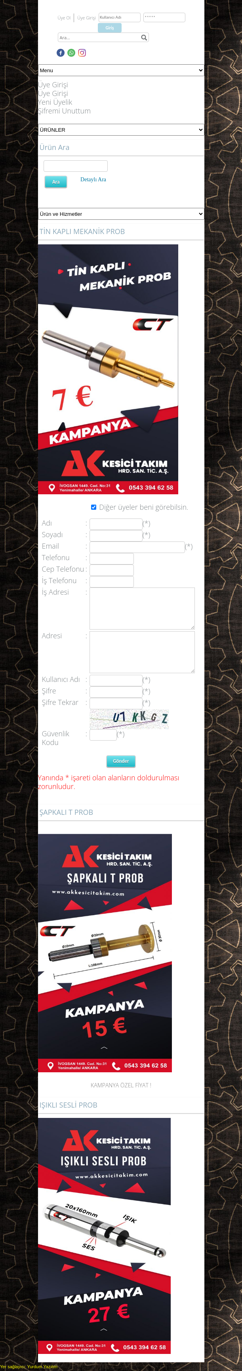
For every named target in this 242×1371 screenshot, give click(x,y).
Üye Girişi (53, 84)
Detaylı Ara (93, 179)
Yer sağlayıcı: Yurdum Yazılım (28, 1366)
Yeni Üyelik (55, 102)
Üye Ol (64, 18)
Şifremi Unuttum (64, 110)
